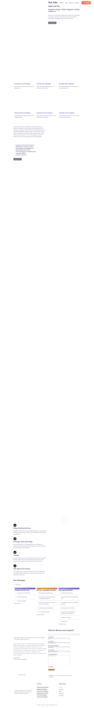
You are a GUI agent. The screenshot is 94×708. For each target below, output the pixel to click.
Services (61, 2)
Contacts (76, 2)
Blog (66, 2)
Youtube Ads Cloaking (42, 697)
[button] (64, 520)
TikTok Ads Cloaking (44, 84)
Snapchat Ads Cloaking (44, 113)
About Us (71, 2)
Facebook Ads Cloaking (22, 84)
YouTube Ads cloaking (66, 113)
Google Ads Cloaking (66, 84)
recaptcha (50, 667)
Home (56, 2)
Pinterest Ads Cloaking (22, 113)
